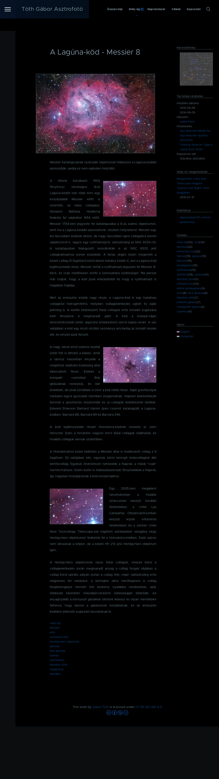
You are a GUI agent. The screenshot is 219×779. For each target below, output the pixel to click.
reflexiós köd (185, 284)
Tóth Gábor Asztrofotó (52, 21)
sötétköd (183, 274)
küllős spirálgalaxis (189, 288)
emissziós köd (59, 637)
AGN (180, 293)
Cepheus (182, 311)
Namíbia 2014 (185, 279)
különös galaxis (187, 302)
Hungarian (185, 336)
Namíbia (55, 674)
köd (52, 632)
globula (54, 646)
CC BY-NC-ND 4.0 (149, 707)
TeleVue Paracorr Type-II (196, 145)
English (183, 332)
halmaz (54, 655)
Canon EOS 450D (191, 149)
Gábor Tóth (100, 707)
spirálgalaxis (185, 265)
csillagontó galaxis (189, 307)
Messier (55, 628)
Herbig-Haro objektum (64, 642)
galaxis (196, 256)
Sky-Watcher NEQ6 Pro (195, 131)
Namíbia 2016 (58, 665)
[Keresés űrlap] (208, 21)
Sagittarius (57, 669)
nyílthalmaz (57, 660)
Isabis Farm (187, 122)
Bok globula (57, 651)
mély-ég (55, 623)
